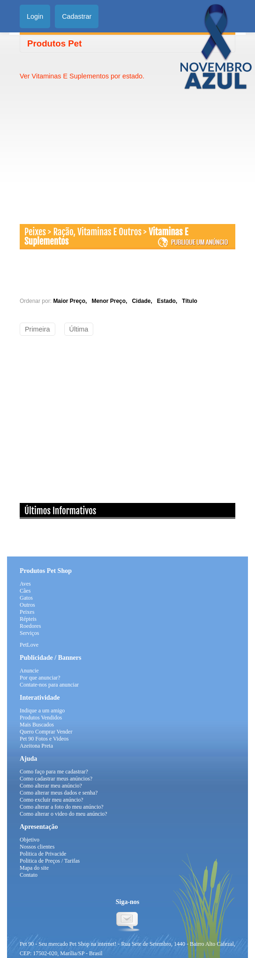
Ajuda (28, 758)
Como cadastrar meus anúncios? (56, 778)
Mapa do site (34, 868)
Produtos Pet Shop (46, 570)
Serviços (29, 633)
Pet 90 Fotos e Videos (44, 738)
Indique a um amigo (42, 710)
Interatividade (40, 697)
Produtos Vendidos (41, 717)
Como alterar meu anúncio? (51, 785)
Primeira (37, 329)
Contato (29, 875)
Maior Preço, (71, 301)
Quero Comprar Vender (46, 731)
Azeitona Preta (36, 745)
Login (35, 16)
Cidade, (143, 301)
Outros (27, 605)
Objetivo (29, 839)
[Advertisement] (98, 146)
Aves (25, 583)
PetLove (29, 644)
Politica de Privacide (43, 853)
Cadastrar (76, 16)
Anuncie (29, 670)
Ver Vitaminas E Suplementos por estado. (82, 76)
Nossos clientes (37, 846)
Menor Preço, (110, 301)
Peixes (35, 232)
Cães (25, 590)
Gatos (26, 598)
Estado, (168, 301)
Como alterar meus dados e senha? (59, 792)
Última (79, 329)
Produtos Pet (54, 43)
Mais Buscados (37, 724)
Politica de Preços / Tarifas (50, 861)
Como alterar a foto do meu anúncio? (62, 806)
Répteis (28, 619)
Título (189, 301)
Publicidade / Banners (50, 657)
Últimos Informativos (60, 511)
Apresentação (39, 826)
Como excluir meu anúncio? (51, 799)
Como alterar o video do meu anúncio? (63, 814)
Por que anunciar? (40, 677)
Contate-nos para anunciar (49, 684)
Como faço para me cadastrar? (54, 771)
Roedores (30, 626)
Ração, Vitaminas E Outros (97, 232)
